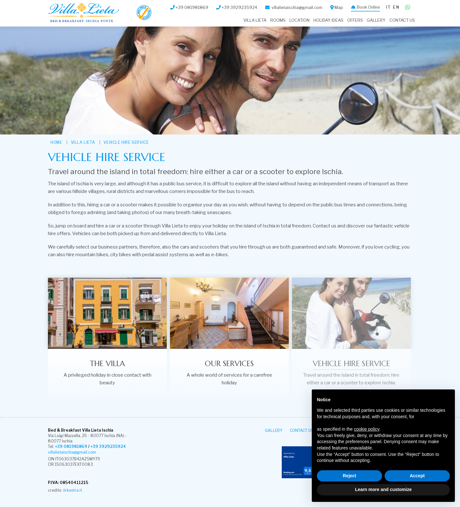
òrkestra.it (72, 490)
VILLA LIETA (254, 20)
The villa (107, 363)
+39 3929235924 (108, 446)
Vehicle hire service (126, 142)
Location (299, 20)
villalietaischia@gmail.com (72, 452)
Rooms (278, 20)
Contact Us (402, 20)
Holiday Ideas (328, 20)
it (388, 7)
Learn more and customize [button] (383, 489)
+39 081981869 (71, 446)
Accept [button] (417, 475)
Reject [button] (349, 475)
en (396, 7)
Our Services (229, 363)
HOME (56, 142)
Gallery (376, 20)
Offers (355, 20)
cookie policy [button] (366, 429)
